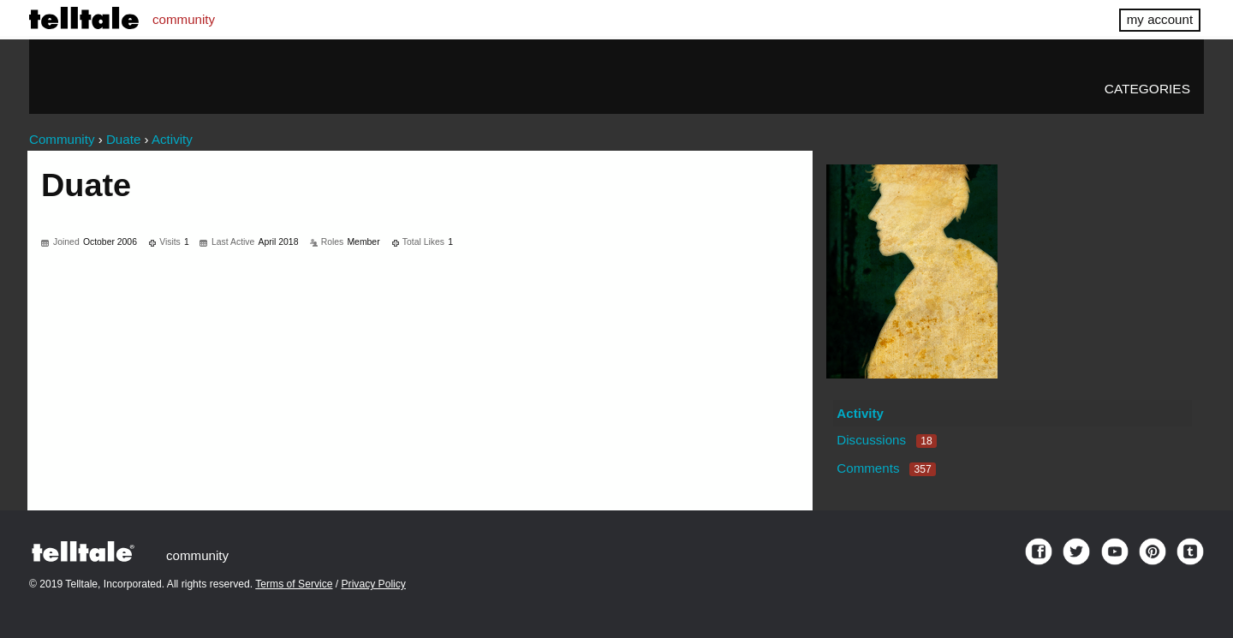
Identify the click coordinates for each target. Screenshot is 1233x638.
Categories (1147, 88)
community (183, 19)
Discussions (886, 439)
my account (1160, 19)
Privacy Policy (374, 584)
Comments (886, 468)
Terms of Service (293, 584)
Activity (860, 413)
